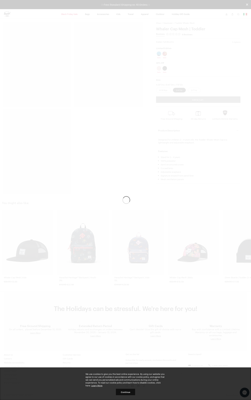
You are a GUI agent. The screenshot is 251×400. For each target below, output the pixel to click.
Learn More (96, 385)
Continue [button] (125, 392)
